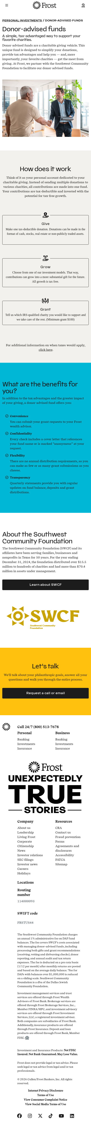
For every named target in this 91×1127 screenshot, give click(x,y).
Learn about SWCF (46, 585)
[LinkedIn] (72, 1116)
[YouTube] (61, 1116)
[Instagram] (30, 1116)
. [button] (46, 350)
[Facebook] (19, 1116)
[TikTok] (51, 1116)
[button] (6, 5)
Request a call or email (45, 693)
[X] (40, 1116)
